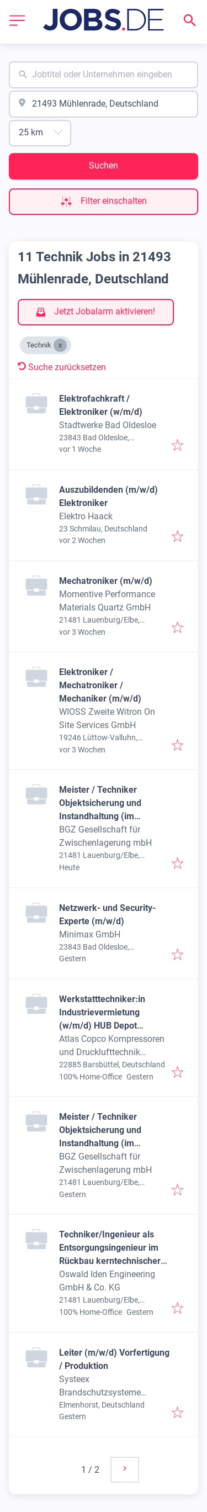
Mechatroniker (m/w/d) (105, 581)
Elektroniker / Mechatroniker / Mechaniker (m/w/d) (100, 685)
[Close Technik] (60, 345)
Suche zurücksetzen (62, 367)
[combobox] (103, 74)
